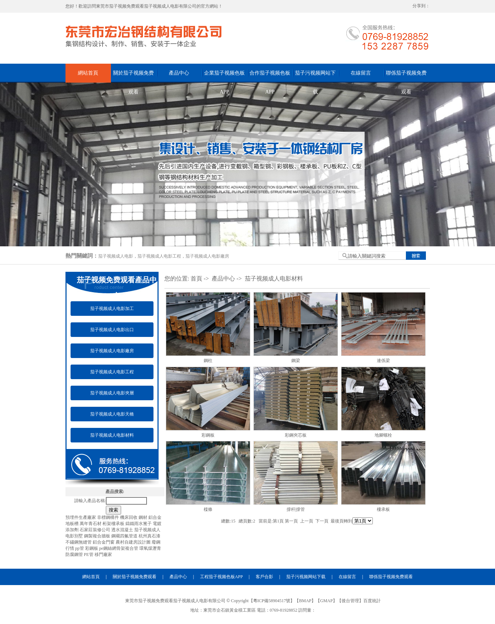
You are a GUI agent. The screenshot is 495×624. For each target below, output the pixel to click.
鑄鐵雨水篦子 (139, 523)
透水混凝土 (122, 529)
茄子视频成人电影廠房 (207, 256)
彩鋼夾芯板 (296, 435)
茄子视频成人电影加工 (112, 308)
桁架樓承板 (114, 523)
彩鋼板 (92, 548)
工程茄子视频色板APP (221, 576)
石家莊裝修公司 (95, 529)
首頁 (196, 278)
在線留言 (361, 73)
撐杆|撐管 (296, 509)
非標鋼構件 (108, 517)
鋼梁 (295, 360)
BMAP (305, 600)
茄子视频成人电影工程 (159, 256)
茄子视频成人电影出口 (112, 329)
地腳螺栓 (383, 435)
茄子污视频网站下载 (315, 76)
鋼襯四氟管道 (125, 535)
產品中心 (179, 73)
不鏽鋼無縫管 (79, 542)
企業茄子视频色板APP (224, 76)
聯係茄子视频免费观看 (406, 76)
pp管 (80, 548)
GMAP (326, 600)
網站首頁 (88, 73)
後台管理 (350, 600)
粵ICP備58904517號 (272, 600)
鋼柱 (208, 360)
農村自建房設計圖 (134, 542)
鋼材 (143, 517)
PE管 (89, 554)
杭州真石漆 (149, 535)
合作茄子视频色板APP (270, 76)
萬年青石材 (91, 523)
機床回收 (129, 517)
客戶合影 (264, 576)
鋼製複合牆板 (97, 535)
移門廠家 (103, 554)
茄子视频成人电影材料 (112, 435)
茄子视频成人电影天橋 (112, 414)
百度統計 (372, 600)
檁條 (208, 509)
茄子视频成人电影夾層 (112, 393)
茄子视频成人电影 (115, 256)
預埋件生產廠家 (81, 517)
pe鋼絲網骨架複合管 (119, 548)
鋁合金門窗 (104, 542)
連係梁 (383, 360)
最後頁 (337, 521)
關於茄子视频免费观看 (133, 76)
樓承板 (383, 509)
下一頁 (321, 521)
